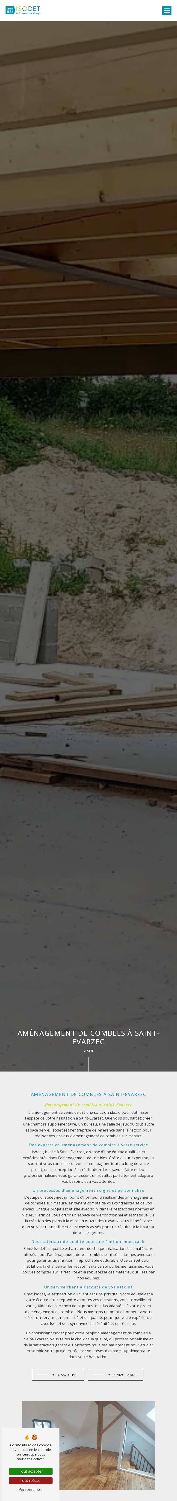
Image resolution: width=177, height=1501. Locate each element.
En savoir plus (65, 1360)
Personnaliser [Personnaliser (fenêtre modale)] (31, 1489)
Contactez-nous (123, 1360)
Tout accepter (31, 1471)
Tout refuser (31, 1480)
